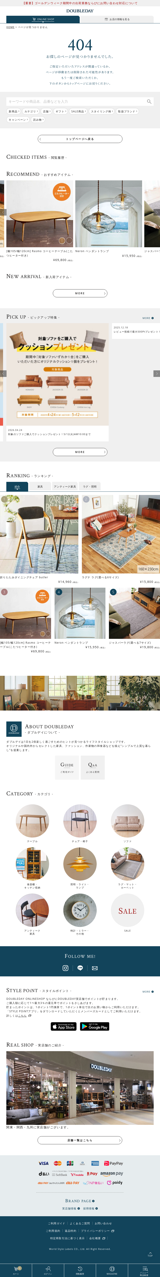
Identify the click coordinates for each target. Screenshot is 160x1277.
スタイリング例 (101, 111)
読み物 (37, 120)
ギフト (60, 111)
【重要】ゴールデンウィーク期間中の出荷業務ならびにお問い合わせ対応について (80, 3)
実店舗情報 (69, 1208)
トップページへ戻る (80, 139)
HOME (10, 27)
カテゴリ (30, 111)
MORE (80, 293)
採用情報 (89, 1208)
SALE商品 (77, 111)
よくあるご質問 (80, 1223)
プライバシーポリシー (95, 1231)
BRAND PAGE (78, 1201)
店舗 (46, 111)
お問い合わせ (103, 1223)
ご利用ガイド (56, 1223)
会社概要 (95, 1238)
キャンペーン (17, 120)
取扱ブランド (126, 111)
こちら (22, 1015)
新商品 (13, 111)
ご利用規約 (53, 1231)
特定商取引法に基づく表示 (67, 1238)
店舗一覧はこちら (80, 1140)
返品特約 (70, 1231)
